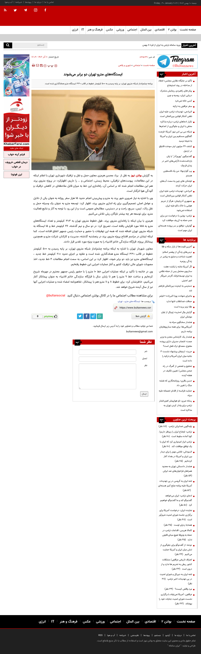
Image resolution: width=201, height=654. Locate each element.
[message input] (107, 376)
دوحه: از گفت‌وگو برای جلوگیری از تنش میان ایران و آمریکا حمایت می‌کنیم (176, 549)
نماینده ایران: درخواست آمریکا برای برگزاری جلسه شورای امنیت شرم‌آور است (175, 515)
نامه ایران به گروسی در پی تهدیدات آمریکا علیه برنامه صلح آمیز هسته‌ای (175, 485)
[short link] (135, 308)
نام (146, 351)
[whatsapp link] (100, 316)
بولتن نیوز (136, 175)
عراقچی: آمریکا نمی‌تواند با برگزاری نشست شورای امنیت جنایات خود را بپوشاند (175, 599)
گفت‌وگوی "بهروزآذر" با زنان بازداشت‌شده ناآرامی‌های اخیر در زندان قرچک (177, 161)
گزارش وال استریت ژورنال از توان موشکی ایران (176, 314)
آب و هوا (8, 2)
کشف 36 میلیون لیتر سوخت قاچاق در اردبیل (175, 149)
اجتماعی (137, 65)
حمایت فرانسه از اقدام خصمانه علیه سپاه (175, 393)
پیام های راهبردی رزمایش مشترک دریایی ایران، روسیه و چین (176, 93)
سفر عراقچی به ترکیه (182, 106)
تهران (120, 301)
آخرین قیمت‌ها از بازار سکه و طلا (177, 246)
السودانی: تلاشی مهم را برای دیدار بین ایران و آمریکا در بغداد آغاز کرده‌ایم (176, 456)
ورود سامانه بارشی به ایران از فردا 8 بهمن (161, 45)
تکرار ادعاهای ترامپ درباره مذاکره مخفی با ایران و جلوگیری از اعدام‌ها (175, 124)
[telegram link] (93, 316)
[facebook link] (87, 316)
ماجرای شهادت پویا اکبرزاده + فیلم (175, 296)
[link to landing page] (178, 16)
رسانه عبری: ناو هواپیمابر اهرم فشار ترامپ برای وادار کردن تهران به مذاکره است (175, 405)
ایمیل (144, 358)
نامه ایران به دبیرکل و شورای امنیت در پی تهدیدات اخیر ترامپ (176, 579)
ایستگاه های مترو (132, 301)
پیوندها (28, 2)
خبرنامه (18, 2)
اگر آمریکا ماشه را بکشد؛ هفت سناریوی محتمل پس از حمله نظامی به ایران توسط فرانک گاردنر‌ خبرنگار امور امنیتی (175, 273)
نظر (145, 365)
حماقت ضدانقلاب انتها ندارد (179, 301)
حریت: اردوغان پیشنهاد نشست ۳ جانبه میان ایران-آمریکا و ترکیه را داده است (176, 356)
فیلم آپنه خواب (16, 154)
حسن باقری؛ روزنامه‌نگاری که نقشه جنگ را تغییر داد (175, 383)
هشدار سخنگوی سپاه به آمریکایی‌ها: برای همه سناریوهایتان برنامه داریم (175, 326)
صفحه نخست (188, 29)
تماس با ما (49, 2)
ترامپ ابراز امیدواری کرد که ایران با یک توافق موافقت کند (176, 444)
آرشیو (167, 635)
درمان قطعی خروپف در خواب (16, 164)
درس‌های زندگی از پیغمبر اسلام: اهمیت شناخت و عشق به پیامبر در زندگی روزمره (176, 256)
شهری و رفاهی (124, 65)
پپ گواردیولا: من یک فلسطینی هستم (177, 173)
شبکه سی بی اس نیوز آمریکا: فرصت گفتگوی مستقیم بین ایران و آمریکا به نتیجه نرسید (175, 136)
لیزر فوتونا (16, 174)
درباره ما (37, 2)
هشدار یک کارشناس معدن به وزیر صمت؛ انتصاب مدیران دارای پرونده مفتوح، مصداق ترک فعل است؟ (176, 341)
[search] (8, 45)
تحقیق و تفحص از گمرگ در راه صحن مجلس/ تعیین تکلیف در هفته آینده (177, 370)
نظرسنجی (135, 635)
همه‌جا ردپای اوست (178, 525)
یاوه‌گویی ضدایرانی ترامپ (175, 426)
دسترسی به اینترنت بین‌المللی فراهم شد (175, 288)
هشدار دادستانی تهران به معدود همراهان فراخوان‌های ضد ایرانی (177, 471)
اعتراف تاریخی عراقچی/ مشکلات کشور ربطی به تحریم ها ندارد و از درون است (176, 564)
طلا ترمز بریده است (183, 307)
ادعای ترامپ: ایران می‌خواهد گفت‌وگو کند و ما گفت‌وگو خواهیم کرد (176, 500)
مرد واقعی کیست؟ (178, 589)
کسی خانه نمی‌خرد (183, 101)
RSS (100, 635)
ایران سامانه (174, 646)
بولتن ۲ (172, 29)
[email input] (107, 359)
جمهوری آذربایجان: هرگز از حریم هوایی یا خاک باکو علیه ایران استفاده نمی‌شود (176, 205)
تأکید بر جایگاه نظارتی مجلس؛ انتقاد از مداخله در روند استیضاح (175, 83)
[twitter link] (80, 316)
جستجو (157, 635)
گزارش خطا (143, 316)
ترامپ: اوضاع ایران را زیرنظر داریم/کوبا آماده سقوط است (175, 434)
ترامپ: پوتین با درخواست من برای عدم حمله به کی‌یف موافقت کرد (176, 218)
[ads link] (177, 61)
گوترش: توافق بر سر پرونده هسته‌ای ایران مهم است (175, 228)
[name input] (107, 352)
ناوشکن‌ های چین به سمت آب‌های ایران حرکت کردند (176, 183)
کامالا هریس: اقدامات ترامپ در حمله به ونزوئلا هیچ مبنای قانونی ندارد (177, 535)
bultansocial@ (55, 295)
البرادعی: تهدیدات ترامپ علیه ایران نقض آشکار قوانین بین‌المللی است (175, 114)
